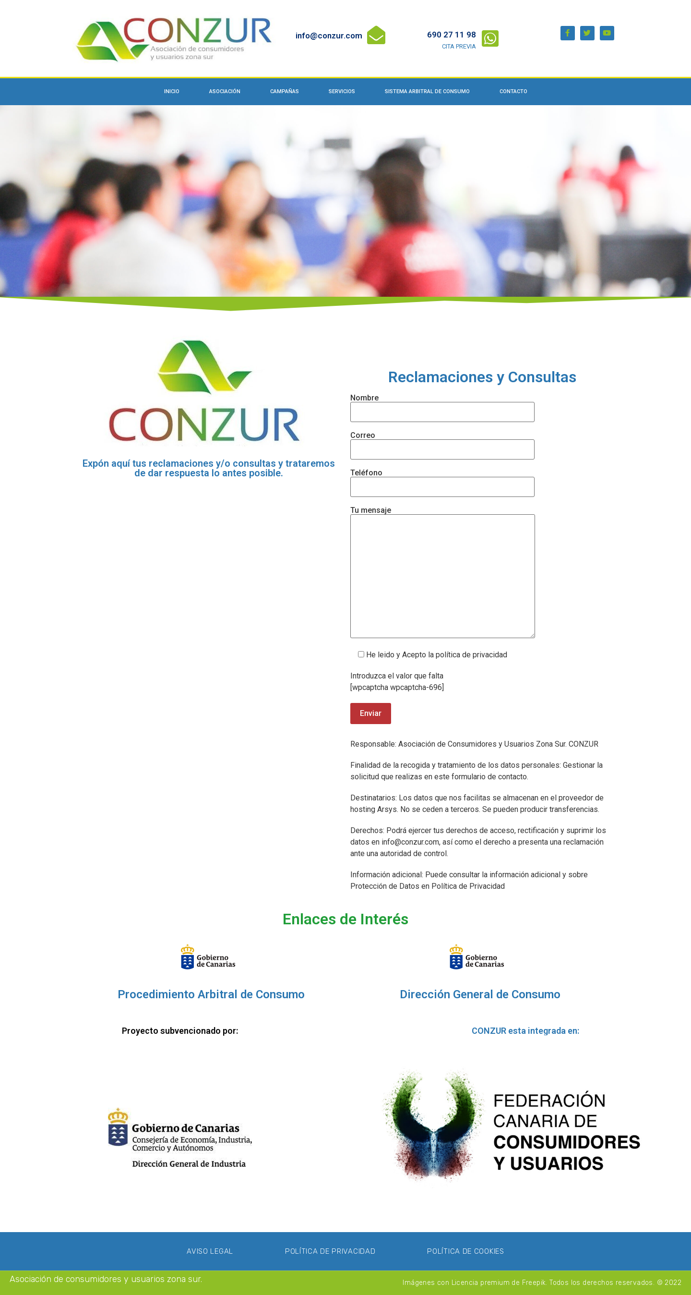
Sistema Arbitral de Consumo (427, 91)
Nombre (442, 405)
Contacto (513, 91)
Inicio (171, 91)
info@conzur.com (329, 35)
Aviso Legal (210, 1251)
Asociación (224, 91)
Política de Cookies (465, 1251)
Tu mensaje (442, 573)
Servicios (342, 91)
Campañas (284, 91)
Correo (442, 443)
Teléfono (442, 480)
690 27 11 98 (451, 34)
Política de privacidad (330, 1251)
